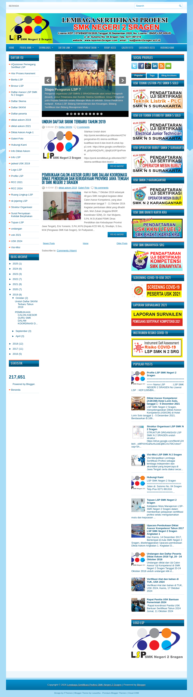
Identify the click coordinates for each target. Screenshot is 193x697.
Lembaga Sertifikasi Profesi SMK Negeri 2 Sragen (94, 684)
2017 (16, 348)
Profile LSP (17, 176)
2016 (16, 353)
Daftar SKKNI (18, 107)
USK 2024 (16, 241)
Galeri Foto (127, 47)
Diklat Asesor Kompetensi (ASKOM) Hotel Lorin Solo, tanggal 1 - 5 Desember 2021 (163, 401)
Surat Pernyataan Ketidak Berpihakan (21, 215)
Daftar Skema (18, 101)
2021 (16, 284)
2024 (16, 268)
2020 (16, 289)
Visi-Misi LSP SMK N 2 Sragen (164, 454)
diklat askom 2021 (21, 126)
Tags (152, 75)
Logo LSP (16, 169)
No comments (101, 187)
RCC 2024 (17, 188)
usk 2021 (16, 234)
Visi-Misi (15, 247)
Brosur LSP (17, 85)
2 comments (83, 127)
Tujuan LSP (17, 222)
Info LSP (16, 157)
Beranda (14, 6)
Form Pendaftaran (89, 46)
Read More (117, 166)
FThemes (68, 693)
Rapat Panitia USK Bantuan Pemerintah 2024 (163, 601)
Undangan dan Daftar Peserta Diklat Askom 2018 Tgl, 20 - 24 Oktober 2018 (164, 556)
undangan (16, 228)
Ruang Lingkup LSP (22, 194)
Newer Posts (49, 243)
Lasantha (96, 693)
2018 (16, 343)
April (18, 336)
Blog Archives (169, 75)
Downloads (47, 46)
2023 (16, 274)
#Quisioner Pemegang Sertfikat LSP (23, 66)
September (22, 331)
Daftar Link (66, 46)
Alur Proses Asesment (23, 73)
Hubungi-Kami (19, 144)
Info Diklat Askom (20, 151)
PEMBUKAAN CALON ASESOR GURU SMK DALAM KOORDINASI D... (26, 318)
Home (11, 47)
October (20, 298)
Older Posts (122, 243)
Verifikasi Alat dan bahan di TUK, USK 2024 (163, 580)
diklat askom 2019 (21, 119)
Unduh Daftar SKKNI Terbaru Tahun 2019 (26, 304)
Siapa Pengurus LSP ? (63, 89)
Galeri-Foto (17, 138)
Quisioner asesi (147, 47)
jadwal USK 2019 (20, 163)
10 (101, 114)
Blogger (30, 384)
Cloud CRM (133, 693)
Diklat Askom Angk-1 (22, 132)
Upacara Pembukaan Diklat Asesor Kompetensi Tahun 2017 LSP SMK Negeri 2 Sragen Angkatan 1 (165, 529)
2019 (16, 294)
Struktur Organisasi (21, 207)
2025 (16, 263)
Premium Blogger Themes (114, 693)
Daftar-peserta (19, 113)
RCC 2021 (17, 182)
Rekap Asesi (110, 47)
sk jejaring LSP (19, 200)
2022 (16, 279)
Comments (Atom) (67, 250)
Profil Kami (28, 46)
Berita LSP (17, 79)
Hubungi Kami (167, 47)
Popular (138, 75)
